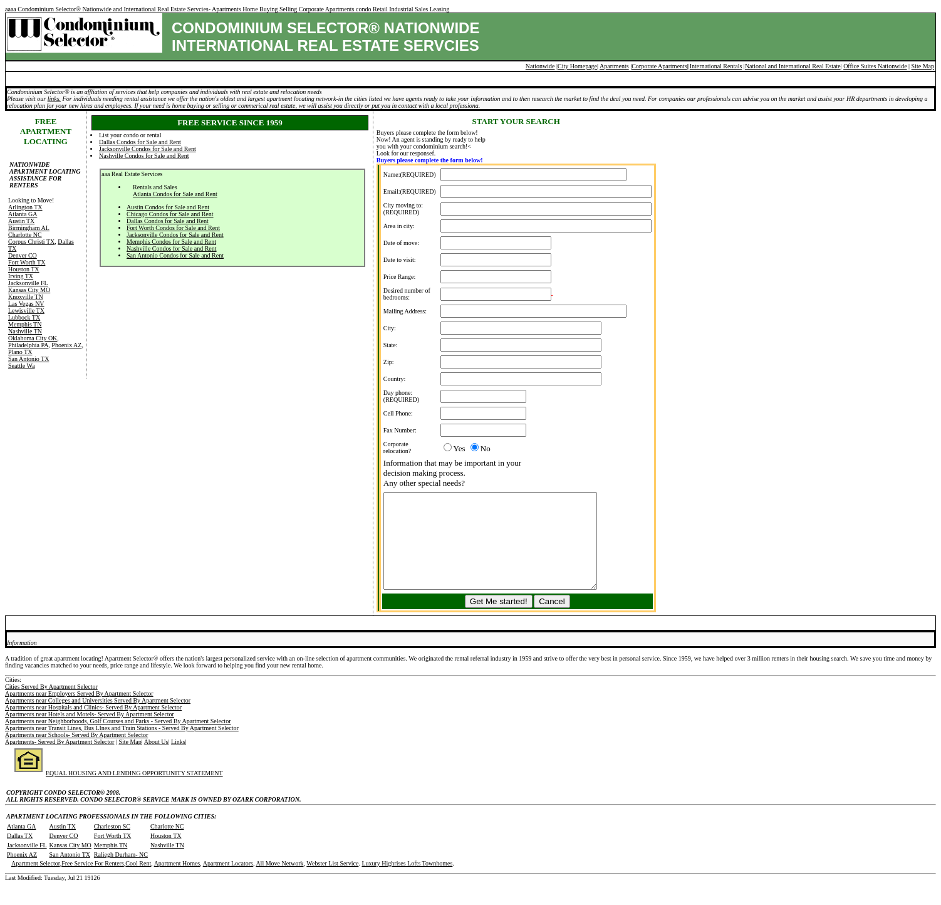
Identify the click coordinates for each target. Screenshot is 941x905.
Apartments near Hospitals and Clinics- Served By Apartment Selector (93, 726)
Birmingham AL (28, 227)
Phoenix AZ (66, 345)
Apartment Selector (35, 882)
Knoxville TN (25, 296)
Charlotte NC (25, 234)
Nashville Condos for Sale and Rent (144, 155)
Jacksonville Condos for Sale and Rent (147, 148)
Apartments (614, 66)
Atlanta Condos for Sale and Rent (175, 194)
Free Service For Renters (92, 882)
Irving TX (20, 276)
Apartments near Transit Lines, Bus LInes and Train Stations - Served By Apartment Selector (122, 746)
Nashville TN (25, 331)
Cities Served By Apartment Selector (51, 705)
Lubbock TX (24, 317)
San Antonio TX (28, 358)
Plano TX (20, 351)
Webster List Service (332, 882)
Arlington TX (25, 207)
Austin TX (21, 220)
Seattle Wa (21, 365)
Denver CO (22, 255)
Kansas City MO (29, 289)
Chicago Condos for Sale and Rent (170, 214)
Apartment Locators (228, 882)
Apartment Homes (177, 882)
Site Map (923, 66)
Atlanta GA (22, 214)
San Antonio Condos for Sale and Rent (175, 255)
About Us (156, 760)
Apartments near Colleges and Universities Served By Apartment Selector (97, 719)
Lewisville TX (26, 310)
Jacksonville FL (28, 283)
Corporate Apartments (659, 66)
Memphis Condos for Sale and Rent (171, 241)
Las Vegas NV (26, 303)
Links (178, 760)
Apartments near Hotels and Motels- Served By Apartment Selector (89, 733)
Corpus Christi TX (31, 241)
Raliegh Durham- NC (121, 873)
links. (54, 98)
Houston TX (23, 269)
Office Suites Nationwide (875, 66)
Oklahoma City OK (32, 338)
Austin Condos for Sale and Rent (168, 207)
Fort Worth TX (26, 262)
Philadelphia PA (28, 345)
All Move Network (279, 882)
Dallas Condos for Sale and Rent (140, 142)
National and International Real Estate (793, 66)
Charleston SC (112, 845)
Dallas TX (20, 854)
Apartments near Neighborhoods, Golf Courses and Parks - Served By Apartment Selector (118, 739)
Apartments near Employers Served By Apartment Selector (79, 712)
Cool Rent (138, 882)
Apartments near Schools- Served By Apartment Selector (76, 753)
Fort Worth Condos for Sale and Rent (173, 227)
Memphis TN (24, 324)
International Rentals (716, 66)
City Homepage (577, 66)
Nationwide (540, 66)
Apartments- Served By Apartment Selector (59, 760)
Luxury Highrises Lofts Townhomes (406, 882)
